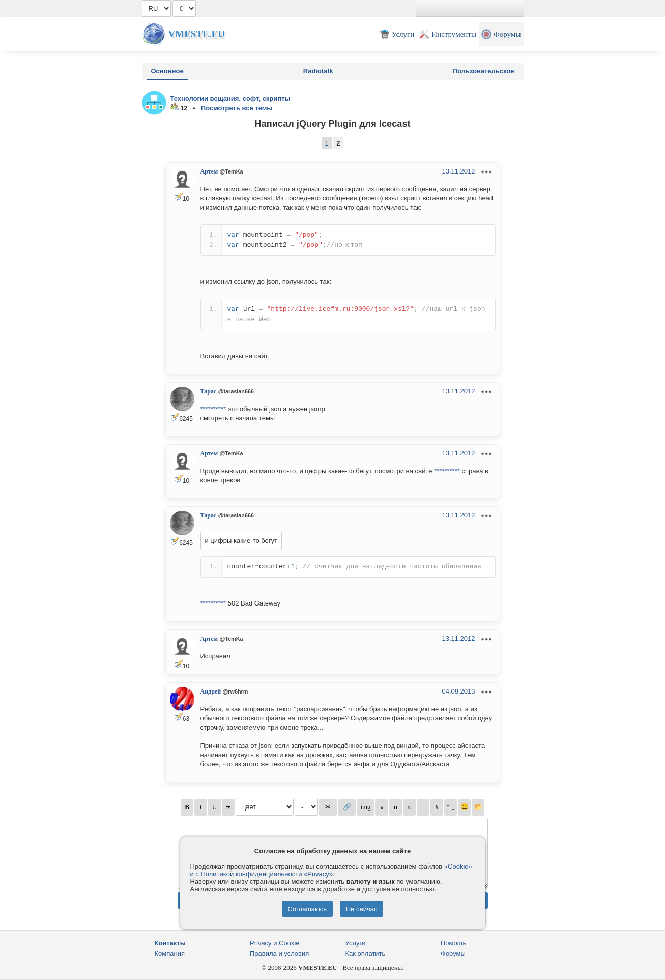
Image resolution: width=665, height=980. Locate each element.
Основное (167, 71)
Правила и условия (279, 953)
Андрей (210, 691)
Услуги (355, 943)
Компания (170, 953)
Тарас (208, 391)
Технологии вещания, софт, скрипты (230, 98)
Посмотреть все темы (237, 108)
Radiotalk (318, 71)
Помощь (453, 943)
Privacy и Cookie (275, 943)
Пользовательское (483, 71)
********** (213, 409)
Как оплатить (365, 953)
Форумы (453, 953)
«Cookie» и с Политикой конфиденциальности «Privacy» (331, 870)
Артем (209, 171)
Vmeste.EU (196, 33)
